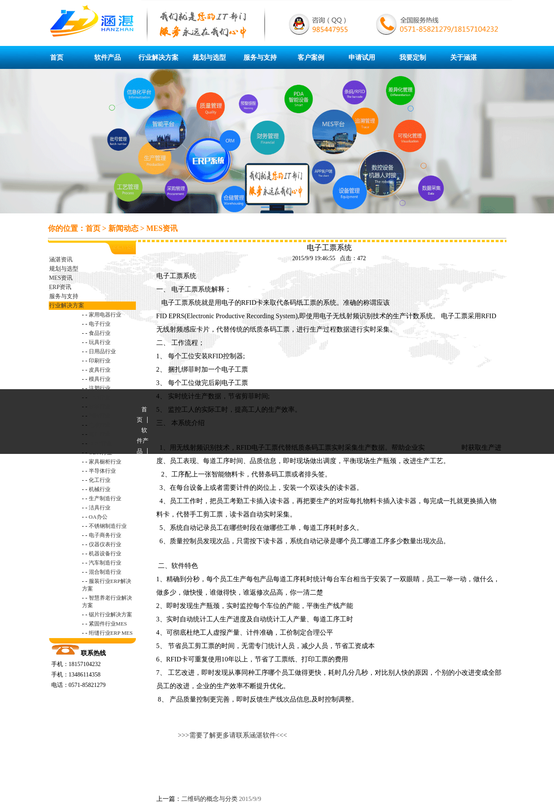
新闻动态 (123, 228)
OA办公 (98, 517)
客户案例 (311, 57)
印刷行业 (99, 360)
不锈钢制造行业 (108, 526)
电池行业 (99, 425)
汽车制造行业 (105, 563)
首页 (56, 57)
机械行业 (99, 489)
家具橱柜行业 (105, 461)
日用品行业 (102, 351)
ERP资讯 (60, 287)
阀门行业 (99, 434)
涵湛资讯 (61, 259)
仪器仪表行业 (105, 544)
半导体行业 (102, 471)
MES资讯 (162, 228)
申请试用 (361, 57)
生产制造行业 (105, 498)
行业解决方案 (158, 57)
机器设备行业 (105, 553)
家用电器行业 (105, 315)
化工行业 (99, 480)
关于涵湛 (463, 57)
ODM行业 (100, 452)
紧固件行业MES (108, 624)
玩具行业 (99, 342)
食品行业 (99, 333)
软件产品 (107, 57)
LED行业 (99, 397)
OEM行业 (100, 443)
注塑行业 (99, 388)
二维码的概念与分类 (209, 798)
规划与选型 (209, 57)
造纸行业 (99, 406)
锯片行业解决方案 (110, 614)
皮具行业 (99, 370)
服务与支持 (260, 57)
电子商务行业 (105, 535)
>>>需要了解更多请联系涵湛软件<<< (232, 735)
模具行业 (99, 379)
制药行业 (99, 416)
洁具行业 (99, 507)
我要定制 (412, 57)
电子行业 (99, 324)
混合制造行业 (105, 572)
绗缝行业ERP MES (111, 633)
